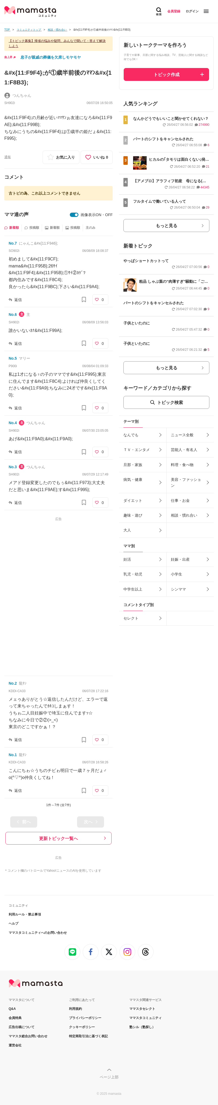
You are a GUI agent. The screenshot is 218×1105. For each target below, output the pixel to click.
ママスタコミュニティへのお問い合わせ (38, 932)
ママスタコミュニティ (145, 1018)
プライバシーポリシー (85, 1018)
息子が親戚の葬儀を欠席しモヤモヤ (50, 57)
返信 (18, 300)
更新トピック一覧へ (58, 838)
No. (13, 243)
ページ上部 (109, 1077)
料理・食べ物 (182, 465)
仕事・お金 (180, 500)
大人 (127, 530)
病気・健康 (132, 479)
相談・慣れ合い (184, 515)
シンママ (178, 589)
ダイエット (132, 500)
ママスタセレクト (142, 1008)
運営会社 (15, 1045)
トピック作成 (166, 74)
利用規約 (75, 1008)
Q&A (12, 1008)
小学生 (176, 574)
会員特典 (15, 1018)
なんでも (131, 435)
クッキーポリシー (82, 1027)
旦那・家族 (132, 465)
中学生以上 (132, 589)
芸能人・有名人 (184, 450)
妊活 (127, 559)
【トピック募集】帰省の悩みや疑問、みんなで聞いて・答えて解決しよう (57, 43)
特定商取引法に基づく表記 (88, 1036)
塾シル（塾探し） (142, 1027)
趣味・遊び (132, 515)
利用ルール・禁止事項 (25, 914)
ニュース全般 (182, 435)
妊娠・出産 (180, 559)
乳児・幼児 (132, 574)
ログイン (192, 11)
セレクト (131, 618)
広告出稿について (21, 1027)
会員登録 (173, 11)
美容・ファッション (186, 482)
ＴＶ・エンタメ (136, 450)
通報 (7, 157)
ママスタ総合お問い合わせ (28, 1036)
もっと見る (166, 225)
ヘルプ (13, 923)
